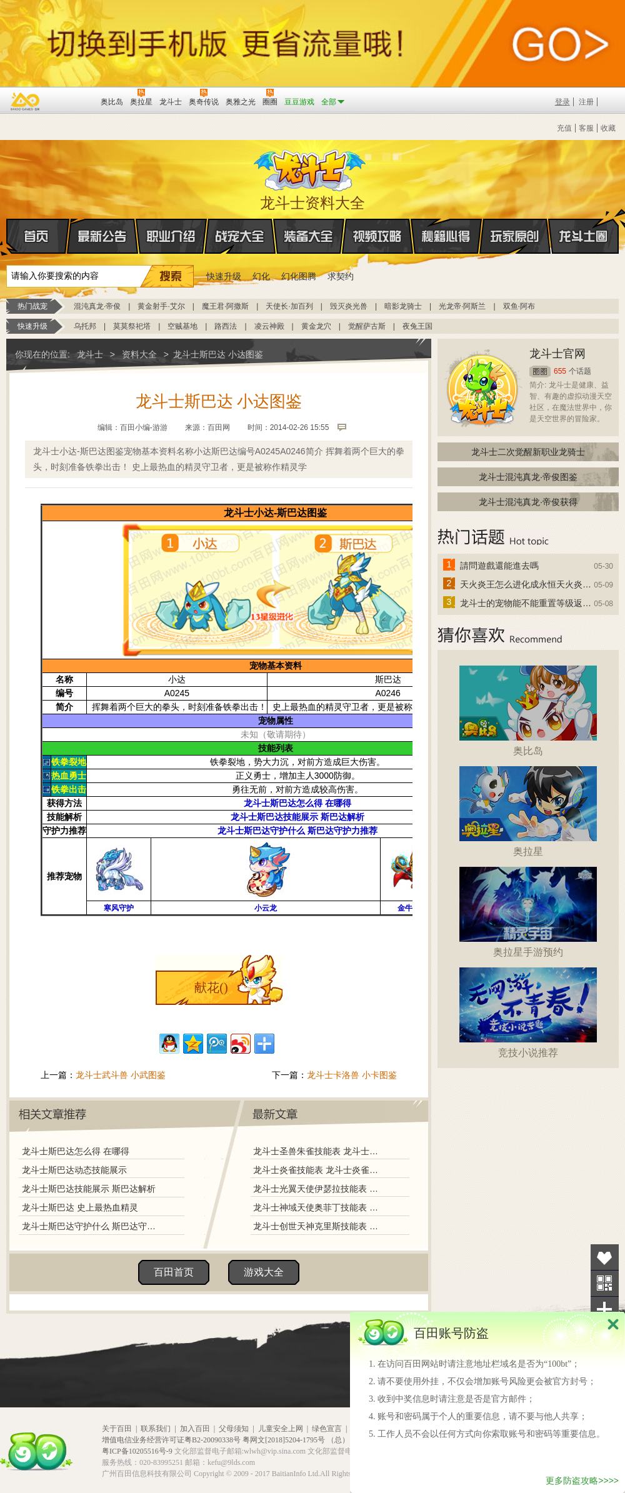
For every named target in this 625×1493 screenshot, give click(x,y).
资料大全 (139, 354)
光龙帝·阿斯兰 (462, 306)
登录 (562, 101)
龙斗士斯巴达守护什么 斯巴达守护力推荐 (92, 1226)
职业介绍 (171, 236)
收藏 (608, 128)
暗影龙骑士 (403, 306)
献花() (211, 987)
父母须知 (234, 1428)
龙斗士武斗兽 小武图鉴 (121, 1075)
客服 (586, 128)
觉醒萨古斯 (367, 326)
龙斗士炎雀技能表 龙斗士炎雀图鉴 (318, 1170)
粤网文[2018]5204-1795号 (283, 1440)
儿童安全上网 (280, 1428)
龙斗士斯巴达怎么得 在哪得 (75, 1151)
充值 (564, 128)
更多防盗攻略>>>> (582, 1481)
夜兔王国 (417, 326)
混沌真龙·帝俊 (97, 306)
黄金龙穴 (316, 326)
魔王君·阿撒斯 (225, 306)
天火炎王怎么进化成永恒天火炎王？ (526, 584)
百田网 (72, 100)
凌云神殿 (269, 326)
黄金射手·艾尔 (161, 306)
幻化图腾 (298, 276)
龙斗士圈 (583, 224)
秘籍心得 (446, 236)
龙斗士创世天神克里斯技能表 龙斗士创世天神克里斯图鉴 (318, 1226)
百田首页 (174, 1272)
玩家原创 (515, 236)
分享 (605, 1309)
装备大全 (308, 236)
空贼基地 (183, 326)
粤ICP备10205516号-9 (137, 1451)
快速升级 (223, 276)
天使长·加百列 (289, 306)
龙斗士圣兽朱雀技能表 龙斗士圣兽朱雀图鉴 (318, 1151)
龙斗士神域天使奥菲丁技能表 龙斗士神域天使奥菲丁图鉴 (318, 1207)
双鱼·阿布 (519, 306)
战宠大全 (240, 236)
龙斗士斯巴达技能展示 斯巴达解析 (89, 1189)
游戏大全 (264, 1272)
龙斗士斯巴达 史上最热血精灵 (80, 1207)
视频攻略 (377, 236)
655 (560, 371)
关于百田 (117, 1428)
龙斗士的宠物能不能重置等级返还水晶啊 (526, 603)
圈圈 (540, 371)
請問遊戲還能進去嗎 (499, 566)
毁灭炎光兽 (349, 306)
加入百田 (195, 1428)
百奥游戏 (25, 101)
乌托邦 (85, 326)
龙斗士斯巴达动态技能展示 (74, 1170)
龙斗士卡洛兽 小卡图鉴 (352, 1075)
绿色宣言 (327, 1428)
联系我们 (156, 1428)
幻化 (261, 276)
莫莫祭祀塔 (132, 326)
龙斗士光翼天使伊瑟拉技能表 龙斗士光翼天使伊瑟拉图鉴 (318, 1189)
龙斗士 (310, 167)
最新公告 (102, 236)
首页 (7, 237)
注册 (586, 101)
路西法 (225, 326)
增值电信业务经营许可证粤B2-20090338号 (171, 1440)
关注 (605, 1283)
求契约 (341, 276)
